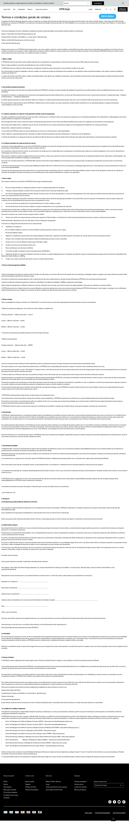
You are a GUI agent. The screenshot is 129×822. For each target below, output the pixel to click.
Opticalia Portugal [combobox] (101, 786)
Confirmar (99, 3)
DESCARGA (107, 17)
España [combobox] (66, 3)
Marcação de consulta (123, 9)
